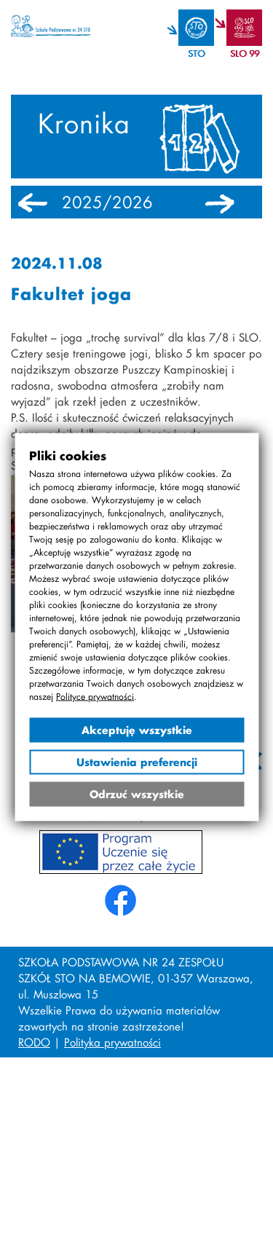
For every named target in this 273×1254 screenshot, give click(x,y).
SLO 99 (244, 53)
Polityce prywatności (95, 696)
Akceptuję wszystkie (137, 730)
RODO (34, 1042)
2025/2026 (107, 202)
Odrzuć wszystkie (137, 794)
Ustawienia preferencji (136, 762)
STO (196, 53)
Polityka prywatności (112, 1042)
